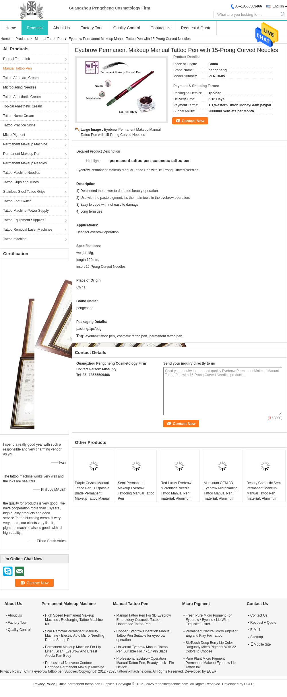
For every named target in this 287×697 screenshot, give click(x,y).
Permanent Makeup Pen (21, 154)
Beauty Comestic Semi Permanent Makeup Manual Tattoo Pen (264, 488)
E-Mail (255, 630)
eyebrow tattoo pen (100, 336)
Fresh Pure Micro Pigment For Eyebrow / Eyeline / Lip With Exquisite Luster (209, 619)
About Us (61, 28)
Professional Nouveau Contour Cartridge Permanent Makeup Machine (74, 665)
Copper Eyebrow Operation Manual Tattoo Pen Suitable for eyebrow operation (143, 635)
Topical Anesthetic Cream (22, 106)
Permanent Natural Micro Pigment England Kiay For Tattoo (212, 633)
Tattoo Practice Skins (19, 125)
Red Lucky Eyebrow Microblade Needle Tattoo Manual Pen (176, 488)
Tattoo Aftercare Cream (20, 78)
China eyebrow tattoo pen (43, 671)
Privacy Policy (11, 671)
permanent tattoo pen (166, 336)
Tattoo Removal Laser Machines (27, 230)
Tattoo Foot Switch (17, 201)
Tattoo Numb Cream (18, 116)
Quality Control (126, 28)
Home (10, 28)
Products (34, 28)
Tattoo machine (14, 239)
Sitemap (256, 637)
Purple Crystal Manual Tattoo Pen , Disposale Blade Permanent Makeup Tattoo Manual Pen (92, 493)
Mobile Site (260, 644)
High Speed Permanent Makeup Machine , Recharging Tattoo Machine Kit (74, 619)
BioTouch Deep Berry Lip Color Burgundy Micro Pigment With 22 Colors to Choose (211, 647)
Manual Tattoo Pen (49, 39)
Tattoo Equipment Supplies (23, 220)
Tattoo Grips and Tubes (21, 182)
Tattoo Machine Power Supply (26, 211)
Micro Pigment (14, 135)
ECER (211, 671)
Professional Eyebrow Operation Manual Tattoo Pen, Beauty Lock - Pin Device (145, 662)
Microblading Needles (19, 87)
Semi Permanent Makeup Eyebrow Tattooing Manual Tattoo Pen (136, 490)
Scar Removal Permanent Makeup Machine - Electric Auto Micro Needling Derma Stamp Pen (74, 635)
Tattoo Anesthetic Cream (22, 97)
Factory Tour (91, 28)
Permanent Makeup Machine (25, 144)
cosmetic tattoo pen (132, 336)
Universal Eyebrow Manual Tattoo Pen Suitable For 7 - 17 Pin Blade (142, 649)
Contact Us (160, 28)
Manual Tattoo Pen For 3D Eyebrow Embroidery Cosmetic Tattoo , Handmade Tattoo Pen (144, 619)
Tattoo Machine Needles (21, 173)
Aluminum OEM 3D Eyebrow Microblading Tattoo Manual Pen (221, 488)
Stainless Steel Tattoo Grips (24, 192)
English (278, 6)
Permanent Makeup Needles (25, 163)
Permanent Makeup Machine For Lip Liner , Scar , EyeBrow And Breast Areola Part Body (73, 651)
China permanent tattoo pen (79, 684)
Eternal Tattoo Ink (16, 59)
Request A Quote (196, 28)
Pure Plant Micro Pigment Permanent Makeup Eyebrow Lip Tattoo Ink (211, 662)
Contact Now (193, 121)
